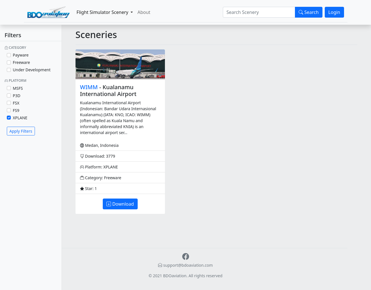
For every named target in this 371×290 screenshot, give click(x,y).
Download (120, 204)
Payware (21, 55)
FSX (16, 103)
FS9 (16, 110)
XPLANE (20, 117)
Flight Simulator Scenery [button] (103, 12)
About (143, 12)
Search (309, 12)
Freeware (21, 62)
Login (334, 12)
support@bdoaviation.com (185, 265)
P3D (16, 95)
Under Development (32, 69)
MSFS (18, 88)
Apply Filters (20, 131)
